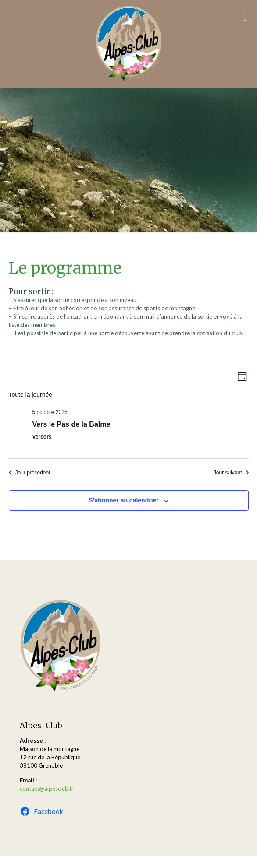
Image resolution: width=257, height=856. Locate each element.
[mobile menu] (245, 17)
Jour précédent (29, 473)
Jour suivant (231, 473)
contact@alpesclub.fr (47, 788)
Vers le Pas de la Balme (71, 424)
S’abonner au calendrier (124, 500)
